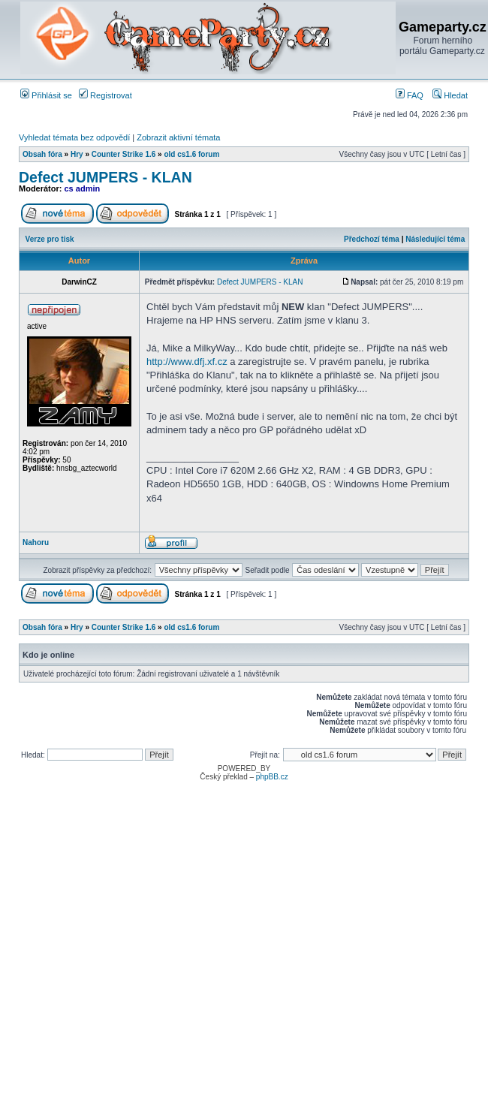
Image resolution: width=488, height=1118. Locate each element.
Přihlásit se (46, 95)
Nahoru (36, 542)
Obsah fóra (42, 154)
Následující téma (435, 239)
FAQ (409, 95)
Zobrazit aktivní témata (178, 137)
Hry (77, 154)
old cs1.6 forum (191, 154)
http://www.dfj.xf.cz (186, 361)
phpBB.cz (272, 777)
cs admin (83, 188)
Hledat (450, 95)
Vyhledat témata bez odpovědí (74, 137)
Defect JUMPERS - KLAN (105, 177)
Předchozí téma (371, 239)
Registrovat (105, 95)
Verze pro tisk (50, 239)
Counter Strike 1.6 (124, 154)
